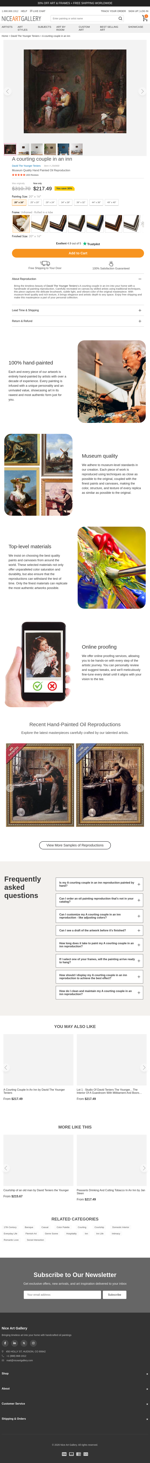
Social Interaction (35, 1240)
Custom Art (84, 28)
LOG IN (144, 11)
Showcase (135, 26)
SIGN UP (133, 11)
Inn (86, 1233)
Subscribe (114, 1294)
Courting (82, 1227)
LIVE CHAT (37, 11)
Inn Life (100, 1233)
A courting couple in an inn (56, 36)
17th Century (10, 1227)
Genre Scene (51, 1233)
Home (5, 36)
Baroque (29, 1227)
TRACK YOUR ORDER (113, 11)
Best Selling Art (109, 28)
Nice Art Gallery (26, 19)
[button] (7, 91)
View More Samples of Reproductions (74, 845)
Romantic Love (11, 1240)
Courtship (99, 1227)
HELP (24, 11)
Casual (45, 1227)
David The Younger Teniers (25, 36)
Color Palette (63, 1227)
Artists (7, 26)
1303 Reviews (32, 175)
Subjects (44, 26)
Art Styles (23, 28)
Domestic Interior (120, 1227)
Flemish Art (31, 1233)
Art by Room (61, 28)
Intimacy (116, 1233)
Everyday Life (10, 1233)
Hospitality (71, 1233)
